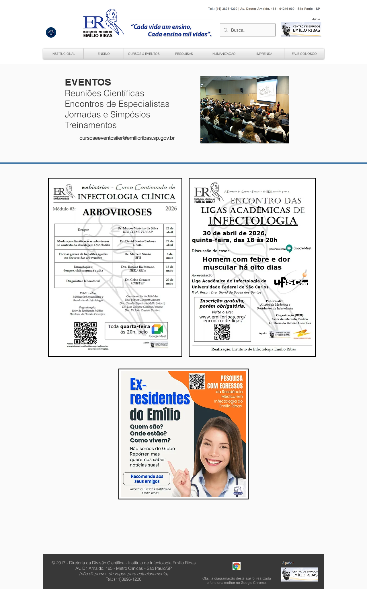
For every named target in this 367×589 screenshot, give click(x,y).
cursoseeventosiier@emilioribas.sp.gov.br (127, 138)
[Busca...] (247, 30)
